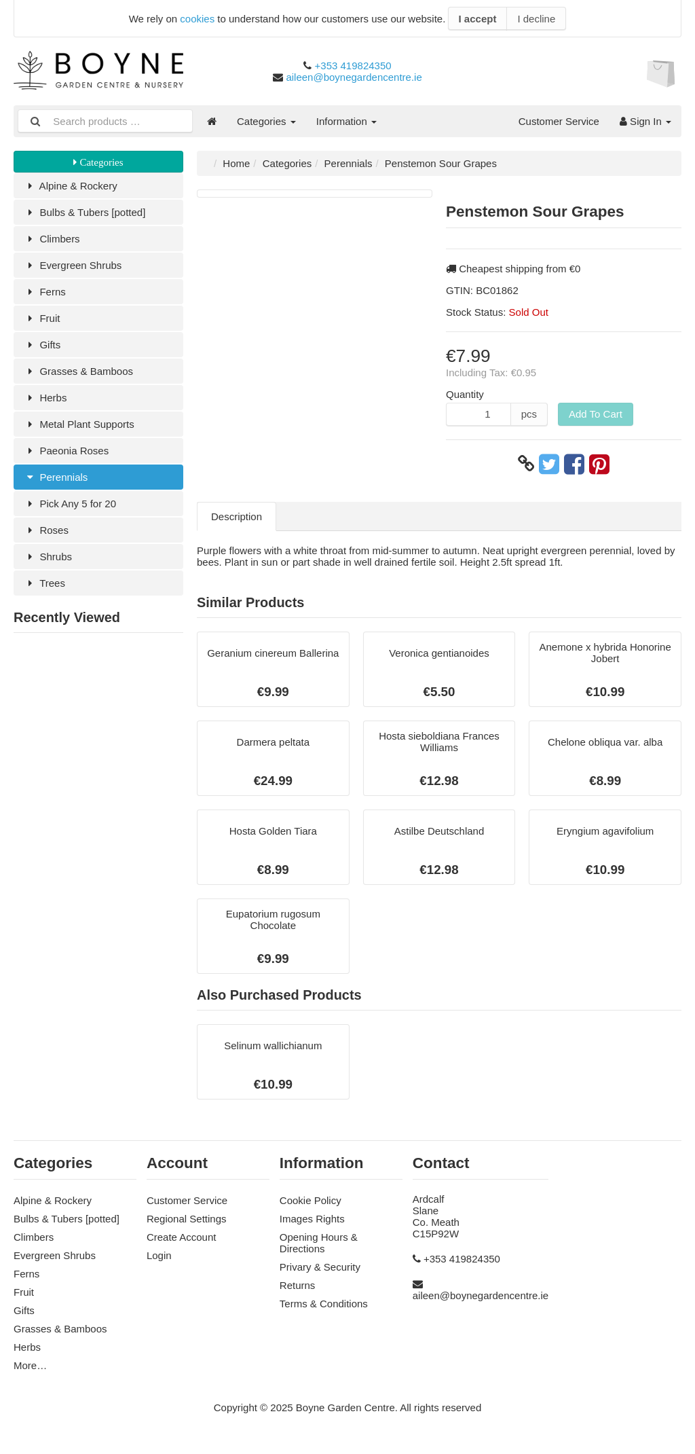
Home (236, 163)
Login (159, 1255)
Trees (44, 583)
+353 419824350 (353, 65)
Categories (266, 121)
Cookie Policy (310, 1200)
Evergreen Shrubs (72, 265)
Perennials (56, 477)
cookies (197, 18)
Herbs (45, 397)
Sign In (645, 121)
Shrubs (48, 556)
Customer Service (559, 121)
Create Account (182, 1237)
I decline (536, 18)
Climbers (52, 238)
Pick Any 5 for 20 (70, 503)
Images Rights (312, 1218)
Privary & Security (320, 1267)
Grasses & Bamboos (78, 371)
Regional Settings (187, 1218)
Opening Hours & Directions (319, 1242)
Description (236, 516)
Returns (298, 1285)
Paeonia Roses (66, 450)
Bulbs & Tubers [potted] (84, 212)
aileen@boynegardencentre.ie (353, 77)
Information (346, 121)
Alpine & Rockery (70, 186)
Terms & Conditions (324, 1303)
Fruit (42, 318)
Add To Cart (595, 414)
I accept (478, 18)
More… (30, 1365)
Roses (46, 530)
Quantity (465, 394)
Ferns (45, 291)
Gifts (42, 344)
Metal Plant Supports (79, 424)
